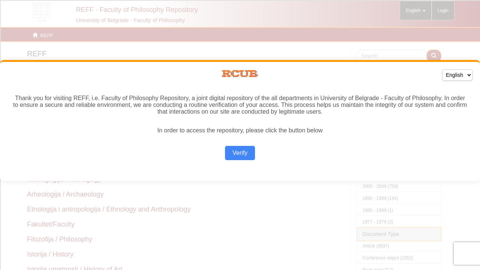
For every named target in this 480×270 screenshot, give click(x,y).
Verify (240, 153)
